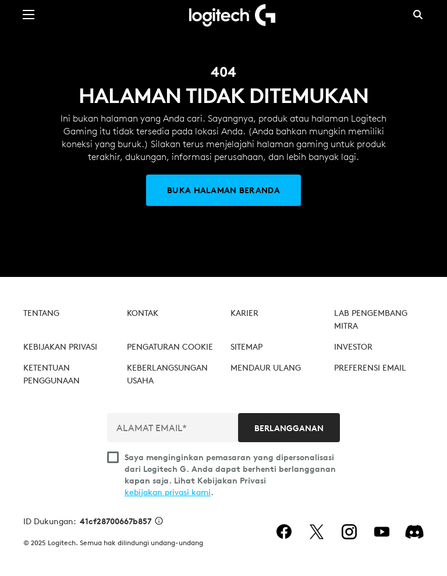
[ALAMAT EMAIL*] (173, 427)
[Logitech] (223, 14)
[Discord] (414, 531)
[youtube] (381, 531)
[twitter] (316, 531)
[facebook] (284, 531)
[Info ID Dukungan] (159, 522)
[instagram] (349, 531)
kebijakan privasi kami (168, 492)
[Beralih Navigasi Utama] (28, 14)
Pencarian (417, 14)
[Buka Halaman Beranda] (223, 190)
